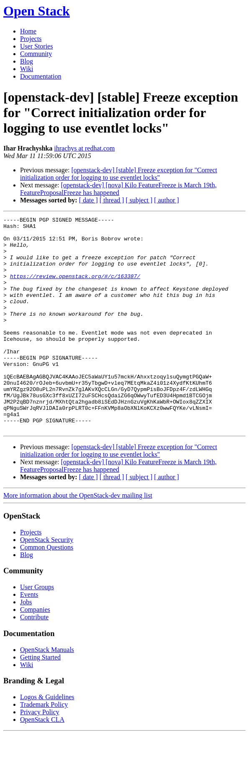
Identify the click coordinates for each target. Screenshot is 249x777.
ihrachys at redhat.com (84, 148)
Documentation (40, 76)
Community (36, 53)
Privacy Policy (39, 754)
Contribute (34, 659)
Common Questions (47, 589)
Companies (35, 652)
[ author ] (166, 200)
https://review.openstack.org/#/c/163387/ (75, 288)
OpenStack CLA (42, 762)
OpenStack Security (47, 582)
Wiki (26, 68)
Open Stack (36, 10)
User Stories (36, 46)
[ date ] (88, 200)
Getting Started (40, 699)
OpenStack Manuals (47, 692)
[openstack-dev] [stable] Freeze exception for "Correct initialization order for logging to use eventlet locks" (118, 173)
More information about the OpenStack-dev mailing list (77, 538)
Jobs (26, 644)
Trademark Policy (44, 747)
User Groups (37, 629)
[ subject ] (139, 200)
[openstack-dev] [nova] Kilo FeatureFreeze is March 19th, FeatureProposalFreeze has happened (118, 188)
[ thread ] (111, 200)
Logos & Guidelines (47, 739)
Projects (31, 38)
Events (29, 637)
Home (28, 31)
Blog (26, 61)
